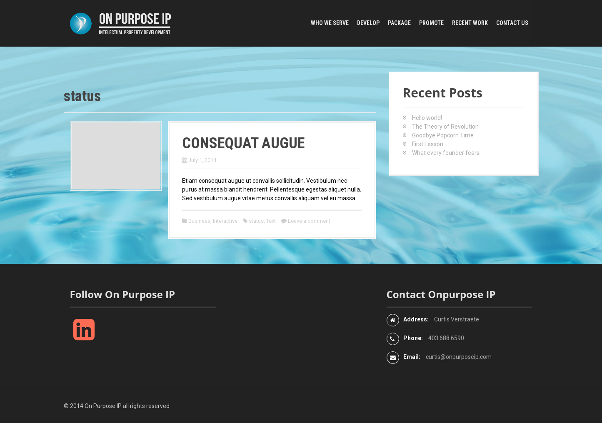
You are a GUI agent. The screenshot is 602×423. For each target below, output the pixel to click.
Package (399, 23)
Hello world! (427, 117)
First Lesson (427, 144)
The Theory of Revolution (445, 126)
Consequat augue (243, 143)
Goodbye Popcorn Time (443, 135)
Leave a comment (309, 221)
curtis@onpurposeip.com (459, 356)
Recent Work (470, 23)
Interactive (225, 221)
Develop (368, 23)
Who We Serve (330, 23)
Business (199, 221)
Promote (431, 23)
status (256, 221)
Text (271, 221)
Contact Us (512, 23)
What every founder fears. (446, 152)
